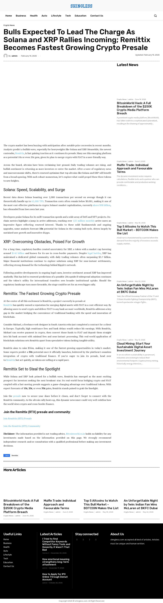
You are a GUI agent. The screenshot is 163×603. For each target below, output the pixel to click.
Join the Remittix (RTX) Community (21, 426)
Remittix (19, 153)
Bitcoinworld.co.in (76, 433)
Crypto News (9, 25)
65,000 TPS (37, 201)
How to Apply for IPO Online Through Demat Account (55, 577)
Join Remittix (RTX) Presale (17, 418)
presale (17, 396)
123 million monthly (84, 220)
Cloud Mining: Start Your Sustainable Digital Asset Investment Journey (134, 347)
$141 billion (18, 253)
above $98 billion (101, 205)
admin (15, 56)
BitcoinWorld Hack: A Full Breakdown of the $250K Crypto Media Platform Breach (134, 108)
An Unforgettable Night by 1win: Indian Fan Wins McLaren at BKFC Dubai (137, 288)
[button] (155, 15)
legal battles (94, 253)
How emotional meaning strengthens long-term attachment (55, 562)
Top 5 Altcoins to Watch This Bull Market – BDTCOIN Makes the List (137, 230)
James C (45, 553)
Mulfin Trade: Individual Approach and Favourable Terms (134, 168)
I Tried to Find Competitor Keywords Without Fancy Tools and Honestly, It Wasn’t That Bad (56, 544)
